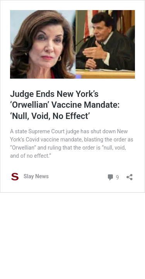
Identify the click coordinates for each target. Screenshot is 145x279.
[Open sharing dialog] (129, 175)
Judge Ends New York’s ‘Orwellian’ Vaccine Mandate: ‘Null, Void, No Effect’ (65, 105)
